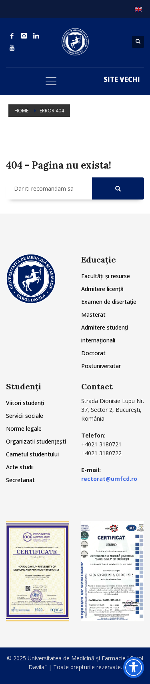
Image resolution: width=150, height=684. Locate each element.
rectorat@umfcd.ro (109, 478)
